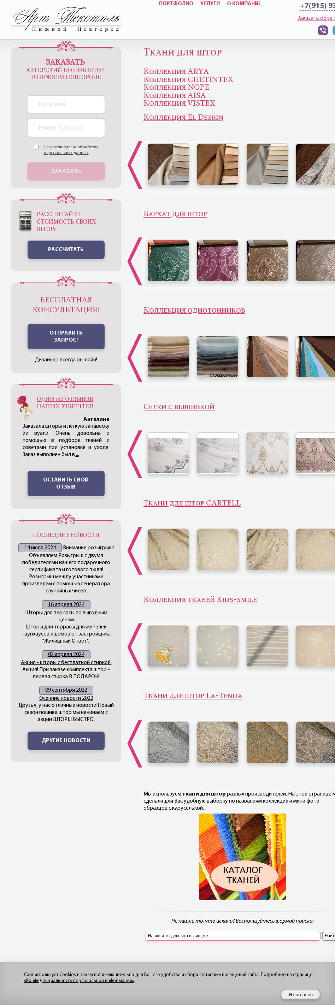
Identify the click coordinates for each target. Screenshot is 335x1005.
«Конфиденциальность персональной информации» (79, 981)
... (77, 454)
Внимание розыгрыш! (88, 548)
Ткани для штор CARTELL (192, 503)
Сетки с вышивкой (178, 406)
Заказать (66, 171)
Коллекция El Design (183, 117)
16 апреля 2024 (66, 605)
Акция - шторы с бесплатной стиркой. (66, 663)
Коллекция (194, 310)
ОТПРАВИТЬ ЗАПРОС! (66, 336)
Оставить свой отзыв (66, 483)
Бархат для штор (175, 213)
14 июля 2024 (40, 548)
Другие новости (66, 741)
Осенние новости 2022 (66, 698)
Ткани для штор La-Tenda (192, 695)
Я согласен (300, 994)
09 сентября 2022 (66, 690)
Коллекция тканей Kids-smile (200, 599)
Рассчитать (66, 250)
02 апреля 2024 (66, 654)
